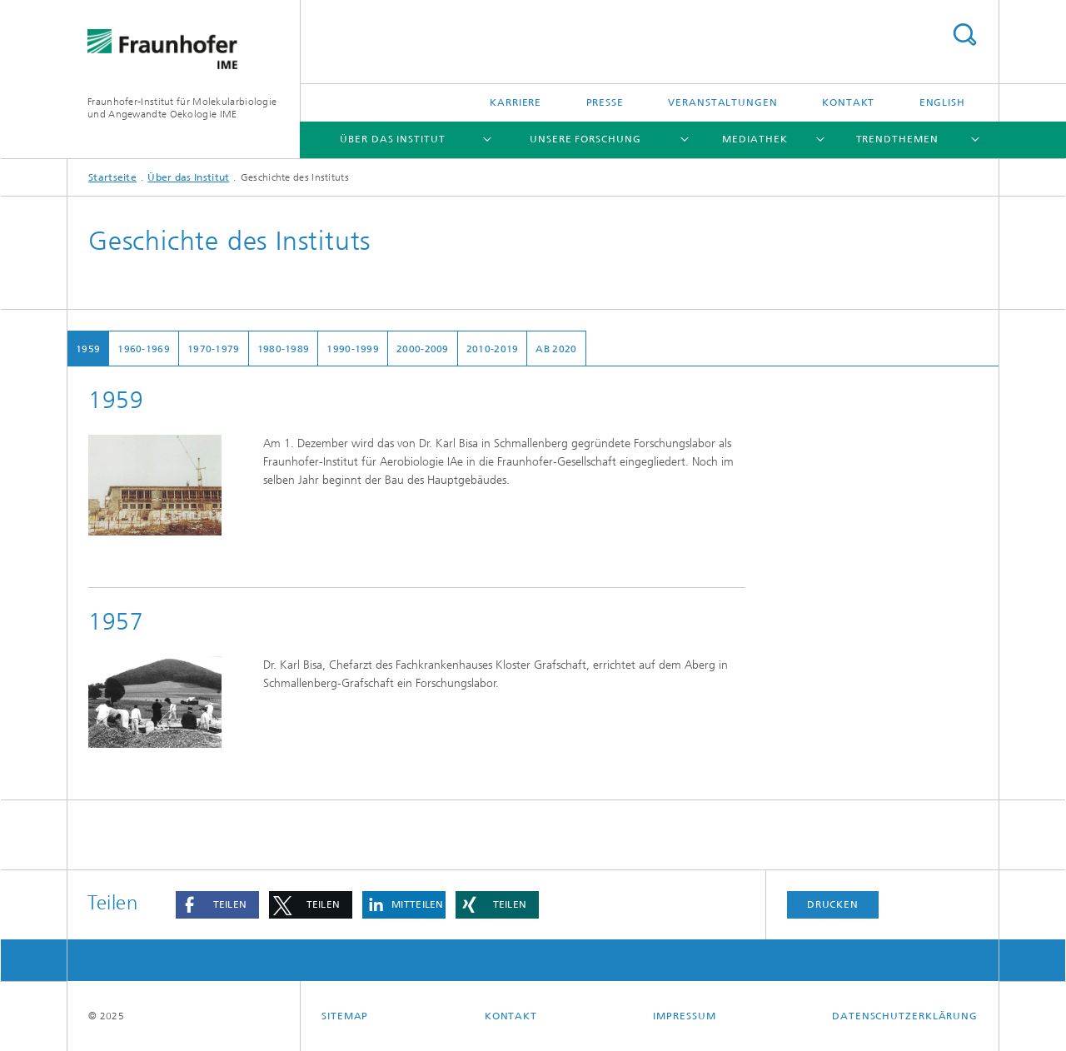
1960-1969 (143, 349)
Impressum (684, 1016)
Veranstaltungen (723, 102)
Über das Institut (392, 139)
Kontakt (848, 102)
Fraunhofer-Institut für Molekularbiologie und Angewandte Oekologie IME (181, 108)
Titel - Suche (964, 34)
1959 (88, 349)
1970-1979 (213, 349)
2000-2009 (422, 349)
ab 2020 (555, 349)
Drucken (833, 904)
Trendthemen (897, 139)
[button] (217, 905)
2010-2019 (492, 349)
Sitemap (344, 1016)
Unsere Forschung (585, 139)
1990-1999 (352, 349)
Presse (605, 102)
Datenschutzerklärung (905, 1016)
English (942, 102)
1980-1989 (283, 349)
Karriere (515, 102)
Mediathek (754, 139)
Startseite (112, 177)
